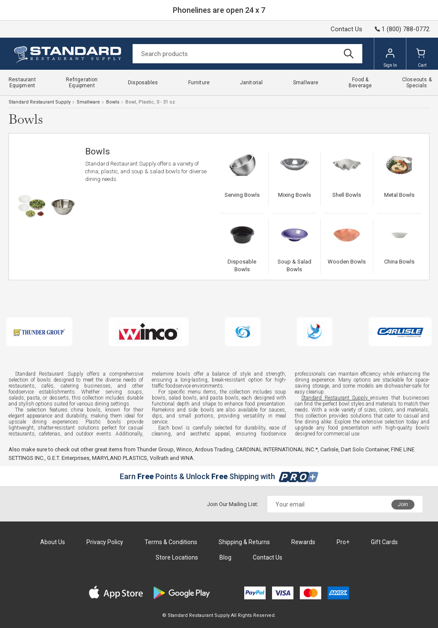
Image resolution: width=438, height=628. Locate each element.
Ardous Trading (214, 449)
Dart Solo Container (364, 449)
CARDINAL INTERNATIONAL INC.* (277, 449)
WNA (187, 458)
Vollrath (159, 458)
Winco (184, 449)
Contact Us (346, 29)
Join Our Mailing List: (232, 504)
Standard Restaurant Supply (40, 102)
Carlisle (329, 449)
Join (403, 504)
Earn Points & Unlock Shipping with (219, 476)
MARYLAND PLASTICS (119, 458)
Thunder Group (155, 449)
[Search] (247, 53)
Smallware (88, 102)
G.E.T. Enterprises (68, 458)
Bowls (112, 102)
